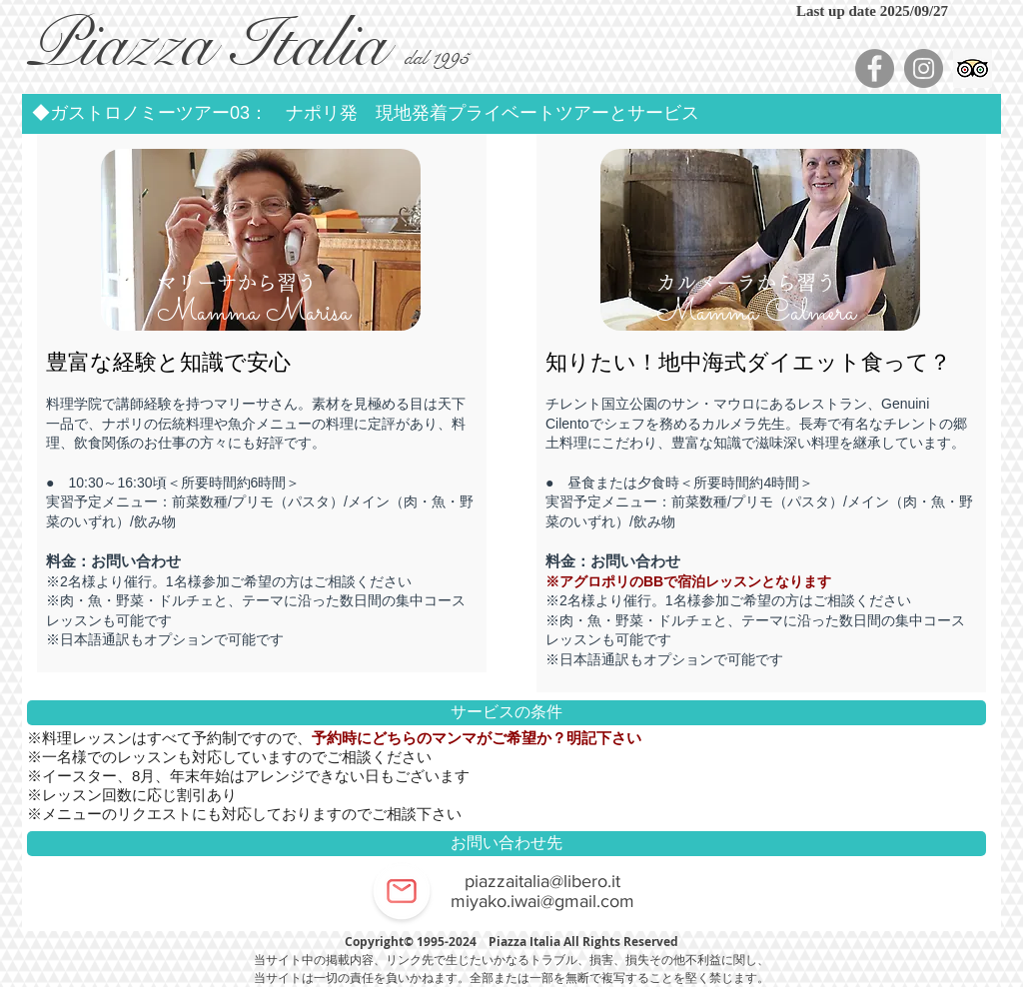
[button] (511, 114)
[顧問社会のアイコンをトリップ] (972, 68)
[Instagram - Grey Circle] (923, 68)
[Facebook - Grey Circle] (874, 68)
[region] (262, 272)
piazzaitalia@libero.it (542, 881)
